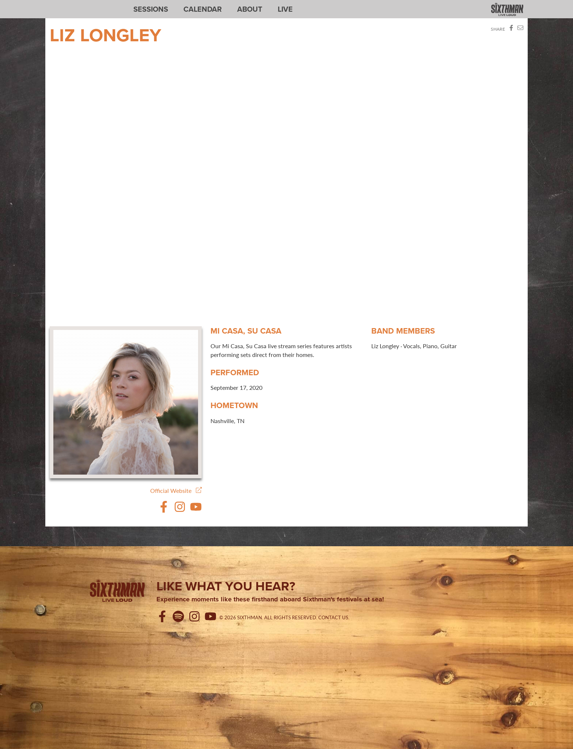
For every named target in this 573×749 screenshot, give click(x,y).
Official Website (176, 490)
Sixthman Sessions (67, 4)
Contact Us (333, 617)
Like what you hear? (225, 586)
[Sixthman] (117, 591)
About (249, 9)
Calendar (202, 9)
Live (285, 9)
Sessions (150, 9)
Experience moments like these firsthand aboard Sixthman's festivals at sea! (270, 600)
